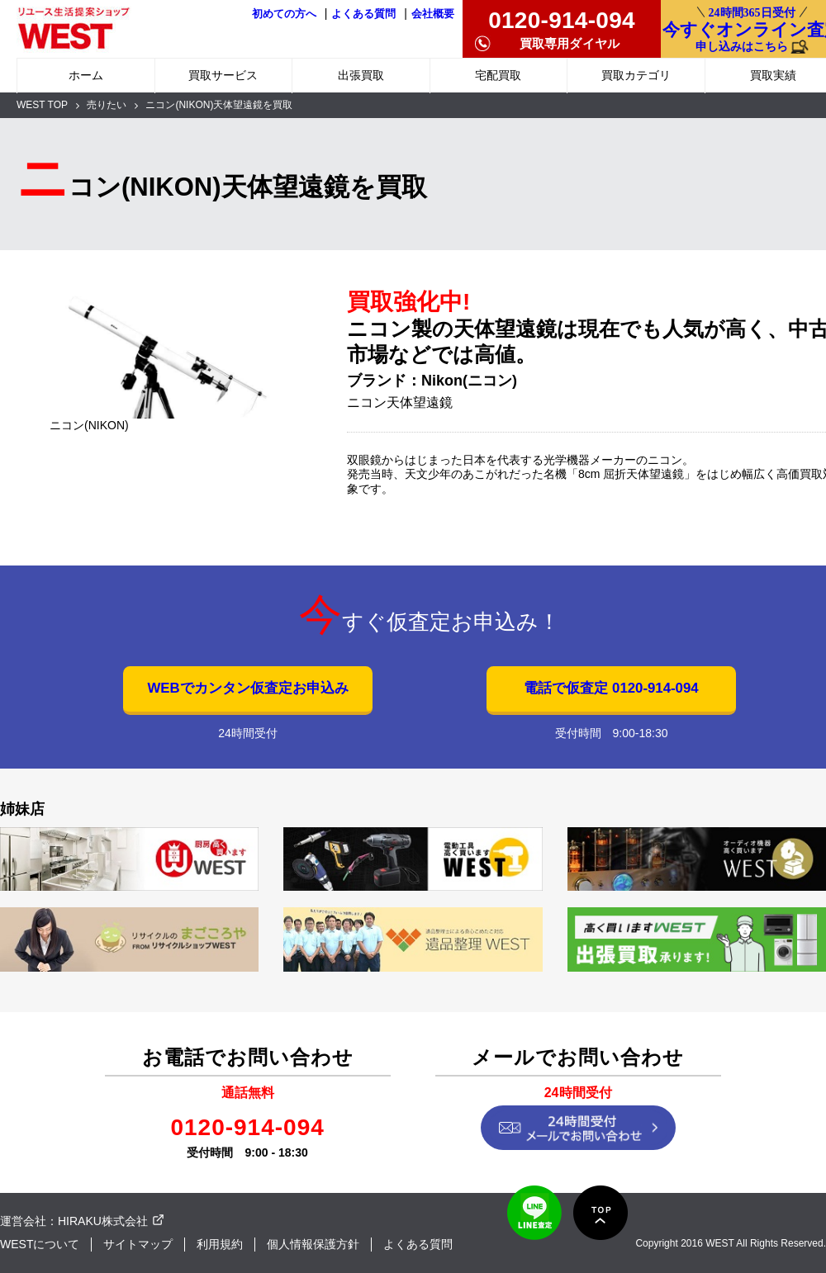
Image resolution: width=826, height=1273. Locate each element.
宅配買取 (498, 75)
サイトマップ (138, 1244)
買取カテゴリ (636, 75)
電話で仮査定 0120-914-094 (611, 688)
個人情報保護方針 (313, 1244)
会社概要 (432, 14)
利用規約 (220, 1244)
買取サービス (223, 75)
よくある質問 (363, 14)
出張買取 (361, 75)
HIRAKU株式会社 (103, 1221)
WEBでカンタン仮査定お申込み (247, 688)
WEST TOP (42, 105)
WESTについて (39, 1244)
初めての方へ (284, 14)
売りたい (106, 105)
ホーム (86, 75)
